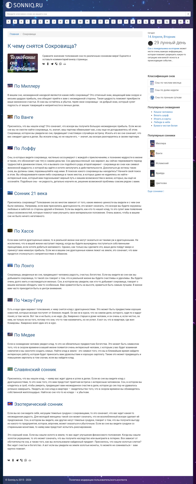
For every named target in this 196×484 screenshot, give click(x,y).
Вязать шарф (161, 115)
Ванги (156, 153)
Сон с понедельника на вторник (164, 48)
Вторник (169, 37)
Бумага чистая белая (165, 125)
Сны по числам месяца (165, 83)
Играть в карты (162, 118)
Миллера (158, 143)
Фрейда (157, 173)
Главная (14, 34)
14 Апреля (155, 37)
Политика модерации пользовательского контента (98, 479)
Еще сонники (156, 191)
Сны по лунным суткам (166, 98)
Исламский (159, 163)
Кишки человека (163, 111)
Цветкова (158, 183)
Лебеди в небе (162, 122)
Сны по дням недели (164, 90)
